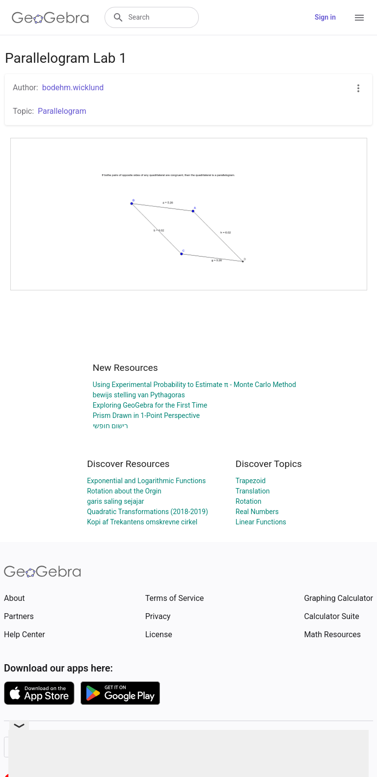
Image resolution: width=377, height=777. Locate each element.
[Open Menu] (359, 18)
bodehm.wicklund (73, 87)
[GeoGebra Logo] (50, 18)
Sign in (325, 17)
